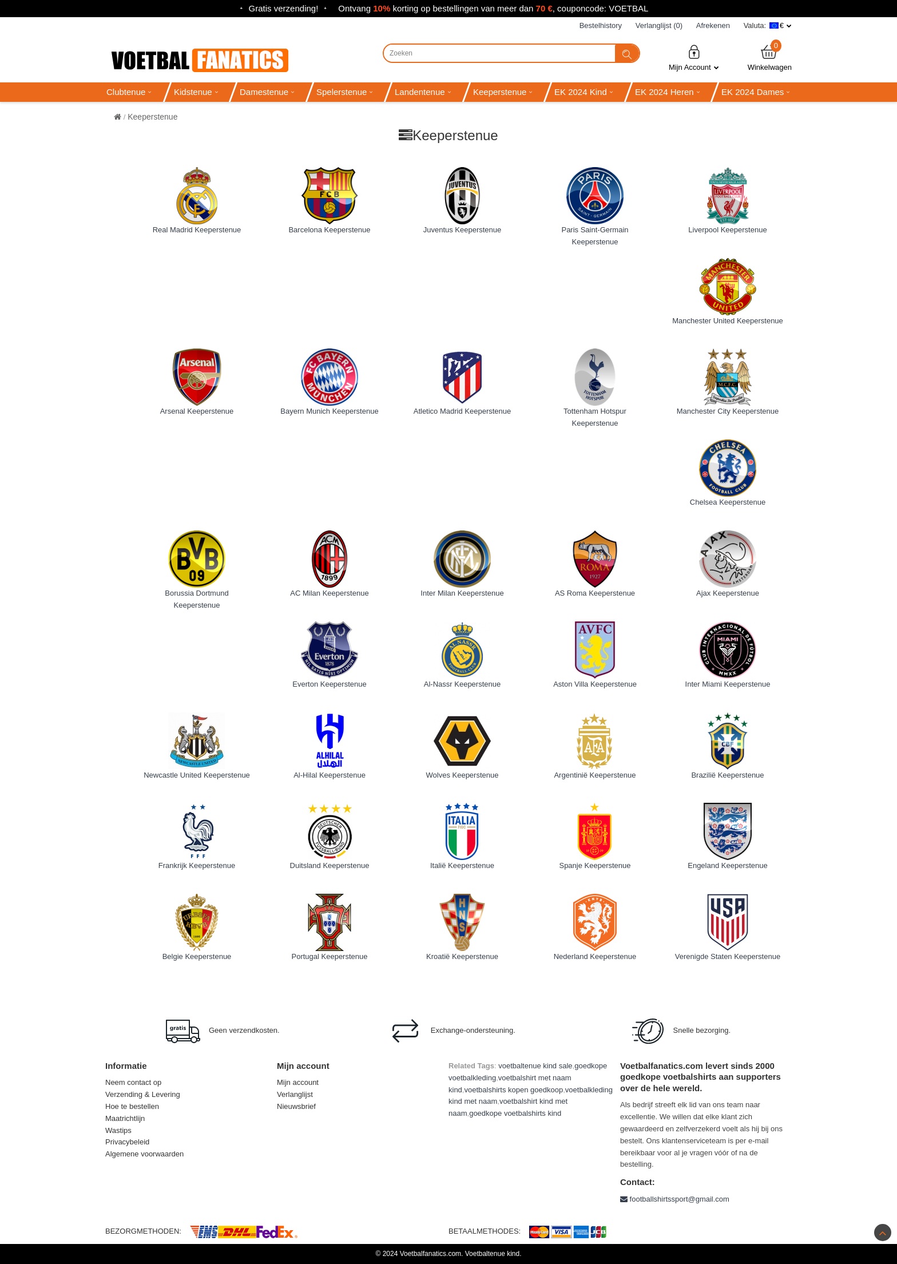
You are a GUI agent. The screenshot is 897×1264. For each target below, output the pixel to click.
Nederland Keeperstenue (595, 956)
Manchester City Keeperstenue (728, 411)
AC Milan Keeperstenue (329, 593)
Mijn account (298, 1082)
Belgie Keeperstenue (197, 956)
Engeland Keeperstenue (728, 865)
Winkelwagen (770, 57)
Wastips (118, 1130)
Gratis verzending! (284, 8)
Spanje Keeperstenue (594, 865)
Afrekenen (713, 25)
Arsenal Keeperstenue (197, 411)
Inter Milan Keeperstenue (461, 593)
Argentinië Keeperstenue (595, 775)
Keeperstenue (152, 116)
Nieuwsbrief (296, 1106)
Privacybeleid (127, 1142)
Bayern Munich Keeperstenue (329, 411)
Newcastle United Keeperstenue (197, 775)
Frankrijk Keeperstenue (196, 865)
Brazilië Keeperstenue (727, 775)
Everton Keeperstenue (329, 684)
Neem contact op (133, 1082)
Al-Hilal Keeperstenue (329, 775)
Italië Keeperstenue (462, 865)
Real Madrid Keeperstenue (197, 229)
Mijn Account (694, 57)
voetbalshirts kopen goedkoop (513, 1089)
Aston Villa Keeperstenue (595, 684)
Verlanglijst (295, 1094)
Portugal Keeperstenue (330, 956)
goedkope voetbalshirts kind (515, 1113)
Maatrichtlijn (125, 1118)
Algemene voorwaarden (144, 1154)
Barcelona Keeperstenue (329, 229)
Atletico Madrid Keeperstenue (462, 411)
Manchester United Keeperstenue (727, 320)
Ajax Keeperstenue (727, 593)
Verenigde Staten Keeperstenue (727, 956)
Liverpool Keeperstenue (727, 229)
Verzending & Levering (142, 1094)
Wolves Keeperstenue (462, 775)
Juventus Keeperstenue (462, 229)
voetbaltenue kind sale (535, 1065)
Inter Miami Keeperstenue (728, 684)
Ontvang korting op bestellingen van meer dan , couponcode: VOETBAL (493, 8)
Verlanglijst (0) (659, 25)
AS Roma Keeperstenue (595, 593)
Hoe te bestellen (132, 1106)
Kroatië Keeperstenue (462, 956)
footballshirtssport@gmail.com (674, 1199)
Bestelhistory (601, 25)
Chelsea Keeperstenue (727, 502)
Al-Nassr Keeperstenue (462, 684)
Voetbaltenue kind (492, 1254)
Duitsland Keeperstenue (330, 865)
